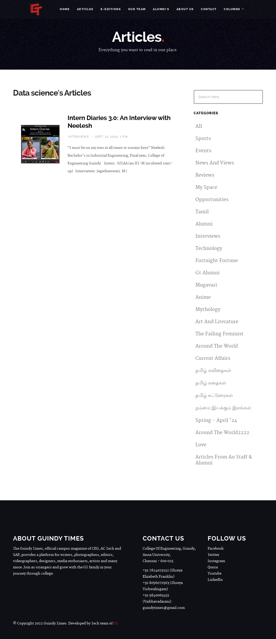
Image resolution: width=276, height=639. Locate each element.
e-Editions (111, 9)
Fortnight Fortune (216, 261)
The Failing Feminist (219, 334)
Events (203, 151)
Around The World (216, 346)
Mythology (207, 309)
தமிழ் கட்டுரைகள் (214, 395)
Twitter (213, 555)
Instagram (216, 561)
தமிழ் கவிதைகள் (213, 371)
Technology (208, 248)
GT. (116, 623)
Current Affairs (212, 358)
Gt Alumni (207, 273)
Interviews (207, 236)
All (198, 126)
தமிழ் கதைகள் (210, 383)
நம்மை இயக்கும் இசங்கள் (223, 408)
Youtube (214, 573)
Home (65, 9)
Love (200, 445)
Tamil (202, 212)
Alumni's (161, 9)
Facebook (216, 549)
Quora (213, 567)
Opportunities (211, 200)
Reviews (204, 175)
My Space (206, 187)
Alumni (204, 224)
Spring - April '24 (216, 420)
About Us (185, 9)
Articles (85, 9)
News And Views (214, 163)
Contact (209, 9)
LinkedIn (215, 580)
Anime (203, 297)
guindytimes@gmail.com (164, 608)
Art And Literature (216, 322)
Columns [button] (232, 9)
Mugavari (206, 285)
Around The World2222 (222, 433)
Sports (203, 139)
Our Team (137, 9)
